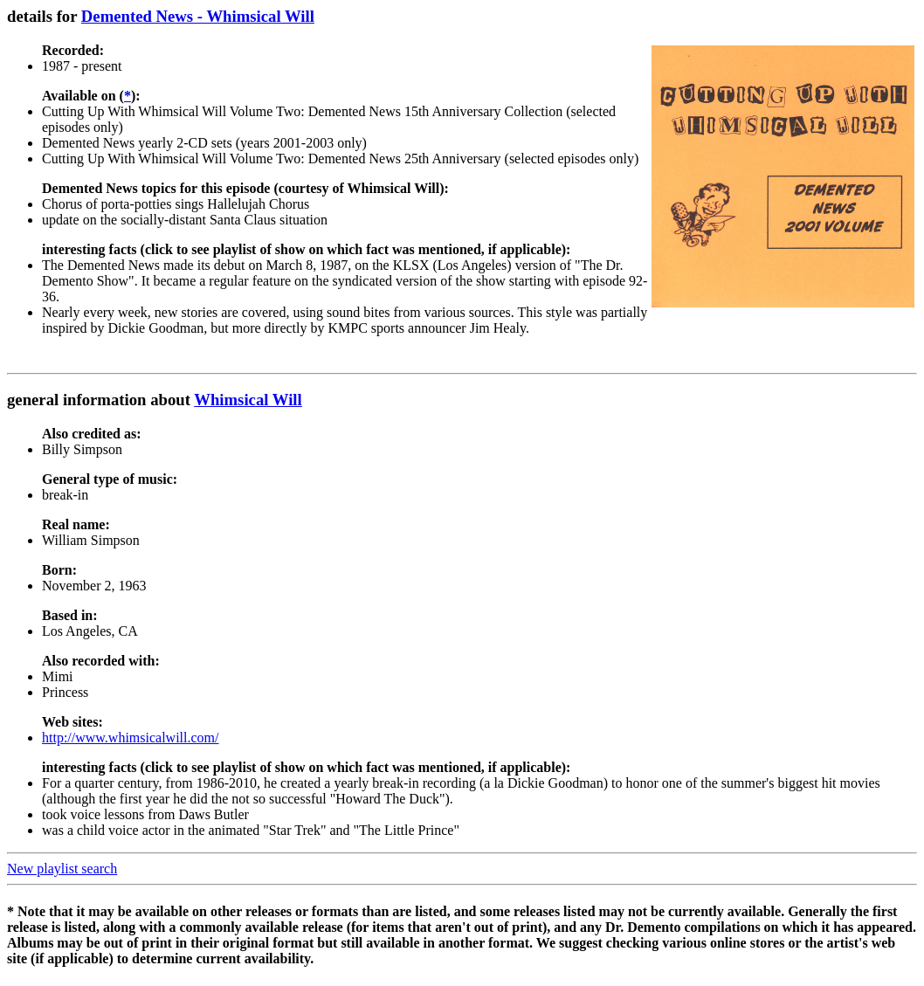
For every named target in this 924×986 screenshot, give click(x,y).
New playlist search (62, 868)
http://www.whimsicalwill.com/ (130, 737)
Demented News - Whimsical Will (197, 16)
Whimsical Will (248, 399)
